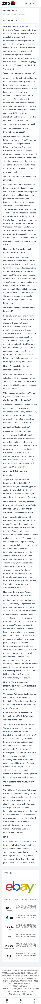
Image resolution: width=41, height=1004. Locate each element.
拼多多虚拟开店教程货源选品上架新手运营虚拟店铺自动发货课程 (26, 927)
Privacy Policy (17, 989)
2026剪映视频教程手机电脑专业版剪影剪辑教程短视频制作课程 (26, 936)
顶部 (34, 1001)
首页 (7, 1001)
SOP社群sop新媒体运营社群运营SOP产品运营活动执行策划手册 (26, 946)
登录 (32, 3)
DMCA (9, 991)
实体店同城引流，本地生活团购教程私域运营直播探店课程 (26, 907)
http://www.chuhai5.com (25, 26)
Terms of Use (6, 989)
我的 (20, 1001)
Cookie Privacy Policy (31, 989)
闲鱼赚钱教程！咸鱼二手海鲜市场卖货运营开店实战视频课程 (26, 955)
